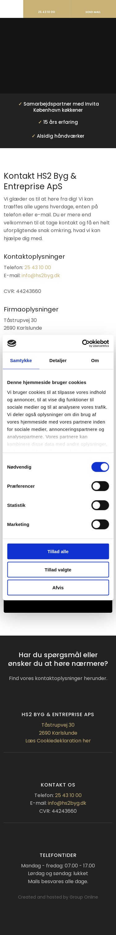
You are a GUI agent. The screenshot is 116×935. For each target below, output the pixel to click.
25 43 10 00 (37, 267)
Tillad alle (57, 551)
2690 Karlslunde (58, 733)
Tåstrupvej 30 (58, 724)
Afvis (58, 587)
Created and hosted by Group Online (58, 897)
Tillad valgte (58, 569)
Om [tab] (95, 360)
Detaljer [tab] (58, 360)
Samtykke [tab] (21, 360)
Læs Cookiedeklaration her (58, 740)
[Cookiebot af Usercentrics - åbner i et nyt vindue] (82, 343)
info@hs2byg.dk (41, 275)
